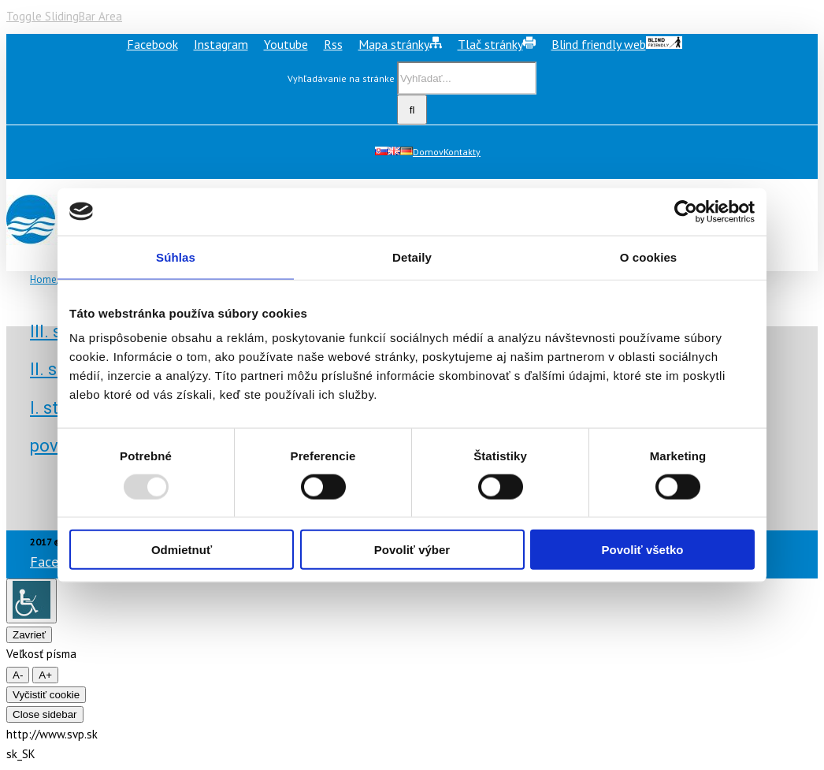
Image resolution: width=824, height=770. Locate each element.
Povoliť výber (412, 549)
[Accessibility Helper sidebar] (31, 600)
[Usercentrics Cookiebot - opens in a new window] (686, 211)
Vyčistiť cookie (46, 695)
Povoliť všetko (643, 549)
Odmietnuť (181, 549)
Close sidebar (45, 714)
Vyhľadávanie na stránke (341, 78)
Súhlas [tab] (175, 256)
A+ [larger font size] (45, 675)
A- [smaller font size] (18, 675)
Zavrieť (29, 635)
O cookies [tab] (648, 256)
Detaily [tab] (412, 256)
